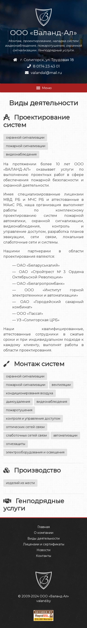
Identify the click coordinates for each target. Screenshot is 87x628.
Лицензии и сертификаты (43, 544)
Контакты (43, 556)
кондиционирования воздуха (29, 393)
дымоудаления (18, 402)
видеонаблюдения (21, 154)
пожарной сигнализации (25, 146)
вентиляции (61, 385)
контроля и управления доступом (33, 419)
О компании (43, 533)
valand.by (43, 601)
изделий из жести (20, 483)
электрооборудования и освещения (35, 452)
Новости (43, 550)
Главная (43, 527)
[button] (47, 88)
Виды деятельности (43, 538)
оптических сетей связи (25, 427)
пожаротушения (19, 410)
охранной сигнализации (25, 138)
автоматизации (65, 435)
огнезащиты (15, 444)
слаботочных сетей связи (26, 435)
